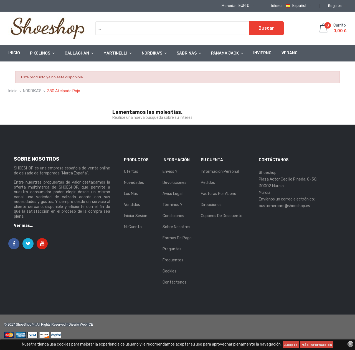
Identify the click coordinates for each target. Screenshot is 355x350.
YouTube (42, 244)
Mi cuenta (133, 227)
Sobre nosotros (176, 227)
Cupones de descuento (221, 215)
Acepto (291, 345)
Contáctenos (174, 282)
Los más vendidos (132, 199)
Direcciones (211, 204)
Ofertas (131, 171)
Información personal (220, 171)
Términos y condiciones (173, 210)
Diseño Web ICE (81, 324)
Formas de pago (177, 238)
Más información (316, 345)
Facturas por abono (218, 193)
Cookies (169, 271)
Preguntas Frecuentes (173, 254)
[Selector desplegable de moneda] (245, 6)
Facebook (13, 244)
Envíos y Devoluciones (174, 177)
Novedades (134, 182)
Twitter (28, 244)
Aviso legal (172, 193)
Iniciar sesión (135, 215)
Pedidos (208, 182)
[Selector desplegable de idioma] (297, 6)
